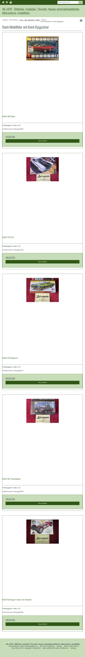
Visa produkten (42, 141)
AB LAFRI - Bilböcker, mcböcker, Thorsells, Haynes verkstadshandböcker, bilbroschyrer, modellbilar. (41, 11)
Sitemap (73, 648)
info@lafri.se (64, 648)
